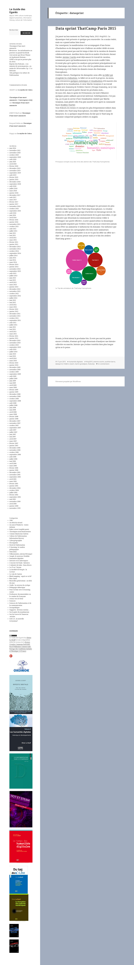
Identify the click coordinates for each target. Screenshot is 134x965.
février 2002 (13, 495)
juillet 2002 (13, 492)
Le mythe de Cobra (25, 90)
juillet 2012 (13, 298)
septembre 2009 (15, 374)
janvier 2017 (13, 204)
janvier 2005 (13, 486)
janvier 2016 (13, 222)
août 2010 (12, 349)
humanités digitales (16, 558)
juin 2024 (12, 148)
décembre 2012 (14, 289)
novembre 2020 (14, 153)
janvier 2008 (13, 419)
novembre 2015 (14, 224)
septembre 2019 (15, 173)
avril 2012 (12, 305)
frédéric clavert (69, 364)
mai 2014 (12, 260)
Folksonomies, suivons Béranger (20, 554)
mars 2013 (13, 285)
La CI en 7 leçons (15, 567)
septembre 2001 (15, 497)
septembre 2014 (15, 253)
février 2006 (13, 468)
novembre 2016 (14, 206)
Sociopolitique (14, 608)
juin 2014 (12, 258)
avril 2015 (12, 238)
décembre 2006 (14, 448)
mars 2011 (13, 334)
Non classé (13, 578)
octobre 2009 (14, 372)
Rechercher (13, 30)
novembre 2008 (14, 396)
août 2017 (12, 197)
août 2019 (12, 175)
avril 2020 (12, 164)
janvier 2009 (13, 392)
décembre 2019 (14, 168)
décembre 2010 (14, 340)
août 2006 (12, 457)
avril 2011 (12, 332)
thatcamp (91, 364)
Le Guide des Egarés (17, 10)
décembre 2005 (14, 472)
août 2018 (12, 186)
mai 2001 (12, 499)
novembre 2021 (14, 150)
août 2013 (12, 273)
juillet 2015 (13, 231)
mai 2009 (12, 383)
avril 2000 (12, 504)
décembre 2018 (14, 182)
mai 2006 (12, 461)
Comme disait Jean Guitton (18, 534)
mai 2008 (12, 410)
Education (13, 552)
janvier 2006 (13, 470)
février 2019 (13, 177)
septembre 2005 (15, 477)
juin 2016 (12, 215)
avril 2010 (12, 358)
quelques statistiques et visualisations (86, 81)
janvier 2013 (13, 287)
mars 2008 (13, 414)
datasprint (59, 364)
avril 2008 (12, 412)
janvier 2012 (13, 311)
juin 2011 (12, 327)
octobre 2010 (14, 345)
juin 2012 (12, 300)
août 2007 (12, 430)
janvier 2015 (13, 244)
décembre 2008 (14, 394)
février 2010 (13, 363)
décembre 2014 (14, 247)
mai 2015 (12, 235)
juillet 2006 (13, 459)
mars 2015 (13, 240)
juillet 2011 (13, 325)
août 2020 (12, 159)
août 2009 (12, 376)
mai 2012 (12, 302)
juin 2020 (12, 162)
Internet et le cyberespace (18, 561)
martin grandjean (81, 364)
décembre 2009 (14, 367)
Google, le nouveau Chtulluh (19, 556)
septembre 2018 (15, 184)
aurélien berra (110, 362)
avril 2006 (12, 463)
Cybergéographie (15, 540)
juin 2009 (12, 381)
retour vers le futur (16, 599)
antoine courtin (98, 362)
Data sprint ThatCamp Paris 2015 (85, 28)
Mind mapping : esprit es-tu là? (20, 576)
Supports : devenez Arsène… (19, 610)
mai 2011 (12, 329)
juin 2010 (12, 354)
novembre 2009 (14, 370)
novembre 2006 (14, 450)
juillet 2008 (13, 405)
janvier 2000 (13, 506)
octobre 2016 (14, 209)
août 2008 (12, 403)
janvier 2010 (13, 365)
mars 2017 (13, 200)
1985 (11, 520)
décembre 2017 (14, 195)
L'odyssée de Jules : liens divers (20, 565)
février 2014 (13, 264)
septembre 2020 (15, 157)
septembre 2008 (15, 401)
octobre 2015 (14, 226)
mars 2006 (13, 466)
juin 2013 (12, 278)
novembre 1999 (14, 508)
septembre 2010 (15, 347)
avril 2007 (12, 439)
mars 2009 (13, 387)
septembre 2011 (15, 320)
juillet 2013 (13, 276)
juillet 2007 (13, 432)
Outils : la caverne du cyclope (19, 585)
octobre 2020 (14, 155)
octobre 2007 (14, 425)
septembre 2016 (15, 211)
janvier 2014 (13, 267)
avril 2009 (12, 385)
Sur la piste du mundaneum (19, 612)
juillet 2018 (13, 188)
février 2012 (13, 309)
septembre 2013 (15, 271)
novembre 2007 (14, 423)
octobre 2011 (14, 318)
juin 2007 (12, 434)
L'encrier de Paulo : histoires (19, 563)
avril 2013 (12, 282)
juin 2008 (12, 408)
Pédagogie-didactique (17, 587)
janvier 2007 (13, 446)
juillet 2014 (13, 256)
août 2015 (12, 229)
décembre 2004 (14, 488)
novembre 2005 (14, 475)
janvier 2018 (13, 193)
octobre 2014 (14, 251)
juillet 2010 (13, 352)
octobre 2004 (14, 490)
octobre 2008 (14, 399)
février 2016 (13, 220)
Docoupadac (13, 543)
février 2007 (13, 443)
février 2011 (13, 336)
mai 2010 (12, 356)
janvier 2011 (13, 338)
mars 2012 (13, 307)
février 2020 (13, 166)
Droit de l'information (17, 545)
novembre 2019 (14, 171)
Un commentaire (103, 364)
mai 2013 (12, 280)
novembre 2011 (14, 316)
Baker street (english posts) (19, 529)
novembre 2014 (14, 249)
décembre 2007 (14, 421)
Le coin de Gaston (15, 574)
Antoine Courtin (69, 57)
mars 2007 (13, 441)
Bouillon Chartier (68, 105)
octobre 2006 (14, 452)
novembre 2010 (14, 343)
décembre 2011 (14, 314)
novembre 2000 (14, 501)
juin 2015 (12, 233)
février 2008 (13, 416)
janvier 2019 (13, 179)
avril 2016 (12, 217)
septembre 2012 (15, 296)
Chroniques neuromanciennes (20, 532)
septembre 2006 (15, 454)
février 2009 (13, 390)
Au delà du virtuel (15, 523)
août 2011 (12, 323)
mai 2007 (12, 437)
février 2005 (13, 484)
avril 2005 (12, 479)
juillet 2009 (13, 378)
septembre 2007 (15, 428)
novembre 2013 (14, 269)
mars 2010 (13, 361)
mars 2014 (13, 262)
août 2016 (12, 213)
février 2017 (13, 202)
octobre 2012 (14, 294)
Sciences (12, 601)
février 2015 (13, 242)
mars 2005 (13, 481)
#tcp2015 (89, 362)
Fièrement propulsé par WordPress (68, 381)
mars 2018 (13, 191)
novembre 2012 (14, 291)
